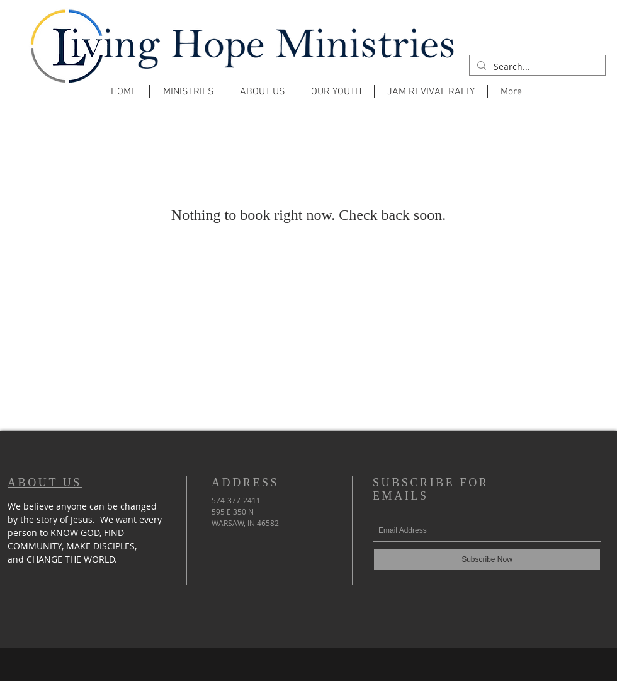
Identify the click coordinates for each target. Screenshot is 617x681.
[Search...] (536, 66)
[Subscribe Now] (487, 559)
